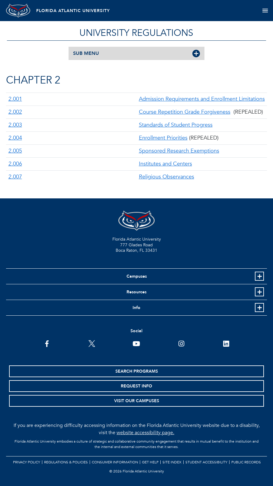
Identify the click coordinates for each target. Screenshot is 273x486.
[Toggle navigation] (265, 10)
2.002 (15, 112)
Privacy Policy (26, 462)
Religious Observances (166, 177)
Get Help (150, 462)
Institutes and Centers (165, 164)
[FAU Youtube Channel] (136, 343)
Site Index (171, 462)
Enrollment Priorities (163, 138)
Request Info (136, 386)
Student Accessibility (206, 462)
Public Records (246, 462)
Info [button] (136, 308)
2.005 (15, 151)
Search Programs (136, 371)
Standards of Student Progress (176, 125)
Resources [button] (136, 292)
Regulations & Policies (66, 462)
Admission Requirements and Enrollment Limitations (202, 99)
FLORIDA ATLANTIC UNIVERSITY (73, 11)
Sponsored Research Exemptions (179, 151)
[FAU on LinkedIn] (226, 343)
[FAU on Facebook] (47, 343)
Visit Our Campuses (136, 401)
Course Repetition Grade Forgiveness (184, 112)
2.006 (15, 164)
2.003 (15, 125)
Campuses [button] (137, 276)
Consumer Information (115, 462)
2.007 (15, 177)
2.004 (15, 138)
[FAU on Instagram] (181, 343)
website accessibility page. (145, 432)
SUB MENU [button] (86, 53)
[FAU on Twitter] (91, 343)
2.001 (15, 99)
